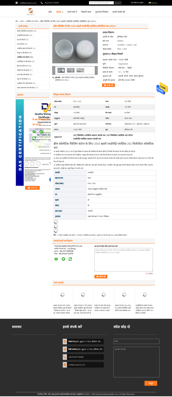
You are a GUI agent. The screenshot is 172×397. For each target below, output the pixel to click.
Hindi (154, 3)
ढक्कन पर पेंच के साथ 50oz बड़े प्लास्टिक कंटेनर (112, 235)
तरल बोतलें (20, 44)
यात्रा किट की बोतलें (23, 74)
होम (50, 11)
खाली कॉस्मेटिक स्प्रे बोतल (25, 31)
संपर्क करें (110, 85)
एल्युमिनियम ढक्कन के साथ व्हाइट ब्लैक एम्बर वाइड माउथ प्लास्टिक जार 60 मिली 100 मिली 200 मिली (145, 309)
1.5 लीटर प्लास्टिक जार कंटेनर (66, 235)
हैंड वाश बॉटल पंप (22, 66)
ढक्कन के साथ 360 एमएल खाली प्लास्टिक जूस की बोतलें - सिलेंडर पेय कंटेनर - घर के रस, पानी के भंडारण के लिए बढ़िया (62, 310)
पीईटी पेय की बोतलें (23, 70)
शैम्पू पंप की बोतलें (22, 53)
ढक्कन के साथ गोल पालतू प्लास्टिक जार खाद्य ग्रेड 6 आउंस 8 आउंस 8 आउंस (102, 307)
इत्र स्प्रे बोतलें (21, 40)
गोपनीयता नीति (42, 394)
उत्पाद (58, 11)
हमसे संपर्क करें (119, 11)
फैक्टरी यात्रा (86, 11)
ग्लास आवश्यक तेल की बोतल (26, 88)
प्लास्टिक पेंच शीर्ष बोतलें (24, 83)
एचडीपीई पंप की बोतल (24, 61)
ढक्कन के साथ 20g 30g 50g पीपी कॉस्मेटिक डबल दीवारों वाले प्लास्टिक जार (123, 307)
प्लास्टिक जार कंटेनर (32, 21)
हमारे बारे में (72, 11)
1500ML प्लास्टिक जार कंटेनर (86, 235)
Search (118, 3)
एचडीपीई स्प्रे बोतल (23, 35)
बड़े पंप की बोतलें (22, 79)
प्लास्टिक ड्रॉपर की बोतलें (24, 48)
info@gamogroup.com (28, 3)
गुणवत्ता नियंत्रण (101, 11)
